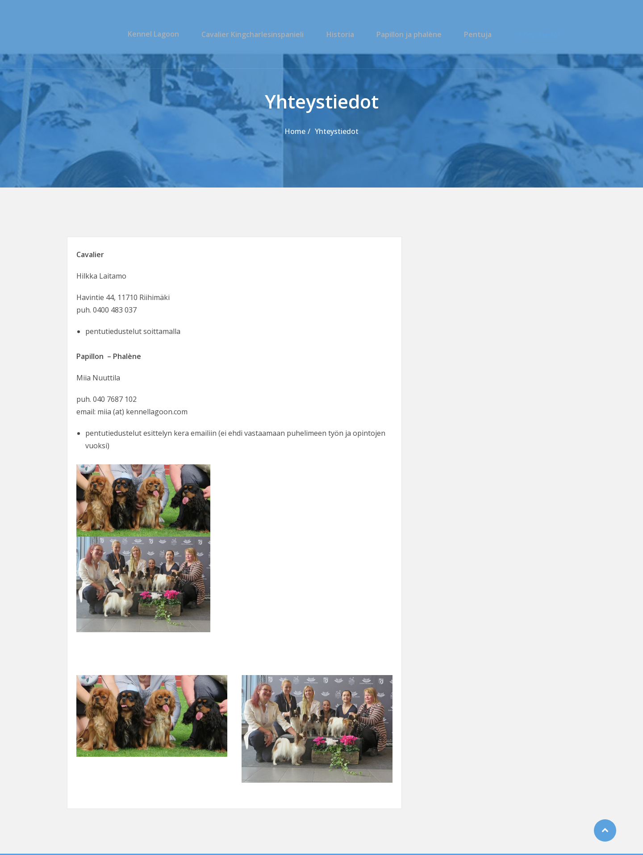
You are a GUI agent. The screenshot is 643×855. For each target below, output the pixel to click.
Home (294, 131)
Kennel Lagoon (166, 34)
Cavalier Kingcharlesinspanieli (263, 34)
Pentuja (480, 34)
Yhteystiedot (537, 34)
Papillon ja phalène (414, 34)
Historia (348, 34)
